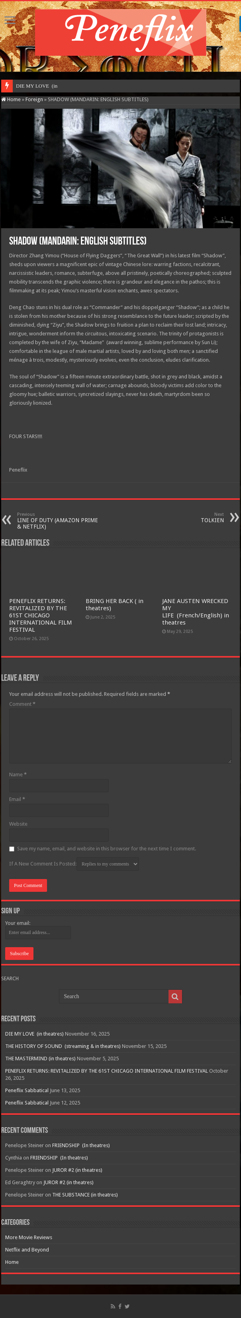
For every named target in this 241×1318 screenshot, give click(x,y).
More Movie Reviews (28, 1237)
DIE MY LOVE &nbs (39, 86)
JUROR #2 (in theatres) (77, 1170)
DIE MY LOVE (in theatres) (34, 1034)
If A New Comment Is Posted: (74, 864)
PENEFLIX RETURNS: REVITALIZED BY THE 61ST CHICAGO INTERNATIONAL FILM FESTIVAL (40, 615)
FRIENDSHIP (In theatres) (81, 1145)
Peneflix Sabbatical (27, 1090)
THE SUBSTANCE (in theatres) (85, 1195)
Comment (22, 704)
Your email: (17, 923)
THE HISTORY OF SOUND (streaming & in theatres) (63, 1046)
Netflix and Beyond (27, 1250)
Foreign (34, 99)
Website (18, 824)
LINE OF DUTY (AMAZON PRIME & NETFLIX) (58, 521)
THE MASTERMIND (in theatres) (40, 1058)
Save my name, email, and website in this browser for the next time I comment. (106, 849)
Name (18, 774)
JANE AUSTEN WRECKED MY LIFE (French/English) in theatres (195, 611)
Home (11, 99)
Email (17, 799)
